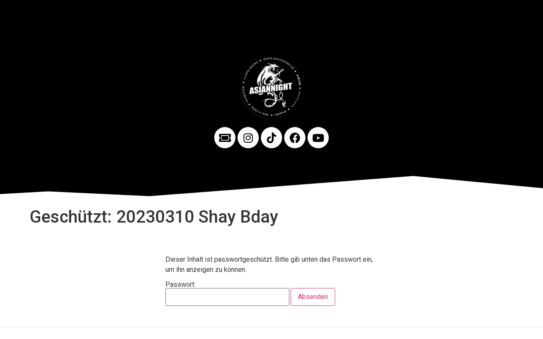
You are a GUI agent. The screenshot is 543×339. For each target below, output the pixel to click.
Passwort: (227, 293)
